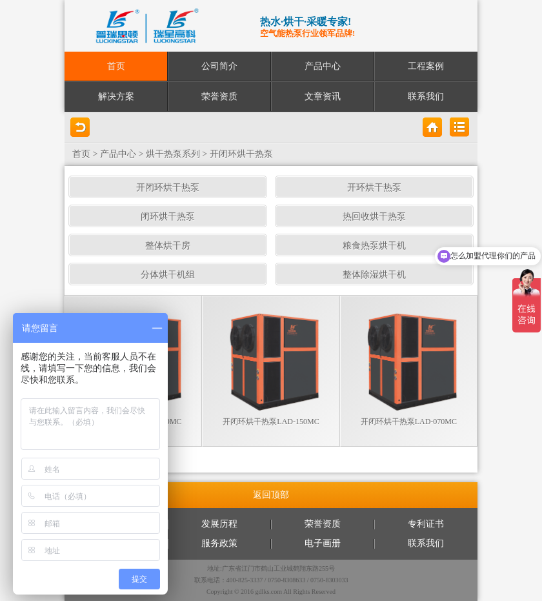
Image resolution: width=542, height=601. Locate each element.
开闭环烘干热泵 (241, 154)
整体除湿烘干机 (374, 275)
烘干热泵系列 (173, 154)
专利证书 (426, 524)
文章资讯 (323, 96)
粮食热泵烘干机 (374, 245)
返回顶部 (271, 495)
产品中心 (323, 66)
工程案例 (426, 66)
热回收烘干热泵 (374, 216)
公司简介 (219, 66)
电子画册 (323, 543)
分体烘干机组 (168, 275)
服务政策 (219, 543)
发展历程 (219, 524)
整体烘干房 (167, 245)
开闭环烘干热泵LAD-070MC (409, 421)
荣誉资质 (219, 96)
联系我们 (426, 96)
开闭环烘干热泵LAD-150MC (271, 421)
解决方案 (116, 96)
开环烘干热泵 (374, 187)
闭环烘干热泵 (168, 216)
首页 (116, 66)
